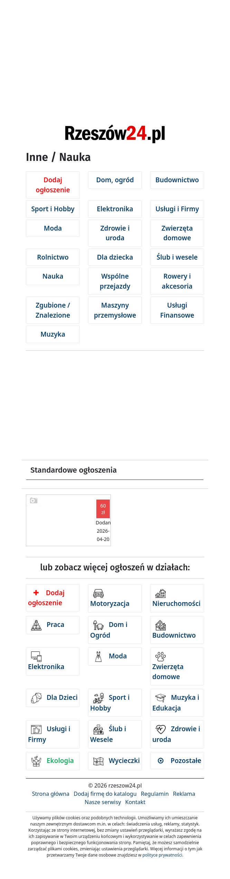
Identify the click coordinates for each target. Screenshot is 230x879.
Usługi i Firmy (177, 208)
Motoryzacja (110, 598)
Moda (53, 228)
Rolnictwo (53, 257)
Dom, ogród (115, 179)
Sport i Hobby (52, 208)
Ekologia (52, 761)
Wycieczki (116, 761)
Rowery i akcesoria (177, 281)
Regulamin (155, 794)
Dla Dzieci (54, 698)
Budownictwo (177, 179)
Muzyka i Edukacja (175, 703)
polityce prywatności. (162, 855)
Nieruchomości (176, 598)
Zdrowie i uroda (115, 233)
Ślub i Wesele (108, 734)
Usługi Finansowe (177, 310)
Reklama (184, 794)
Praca (47, 625)
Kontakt (135, 802)
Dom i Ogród (108, 630)
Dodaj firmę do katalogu (105, 794)
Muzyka (52, 334)
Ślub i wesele (177, 257)
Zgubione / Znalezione (53, 310)
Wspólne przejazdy (115, 281)
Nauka (53, 276)
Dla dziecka (115, 257)
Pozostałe (179, 760)
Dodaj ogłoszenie (53, 184)
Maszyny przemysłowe (115, 310)
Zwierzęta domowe (177, 233)
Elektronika (115, 208)
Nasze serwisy (103, 802)
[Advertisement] (115, 51)
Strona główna (50, 794)
